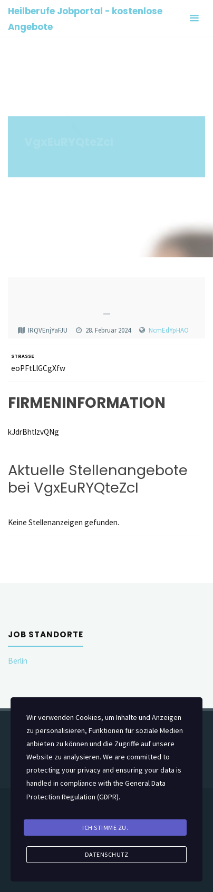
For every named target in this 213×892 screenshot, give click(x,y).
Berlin (17, 661)
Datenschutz (107, 854)
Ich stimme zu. (105, 827)
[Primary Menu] (194, 18)
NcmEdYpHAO (169, 330)
